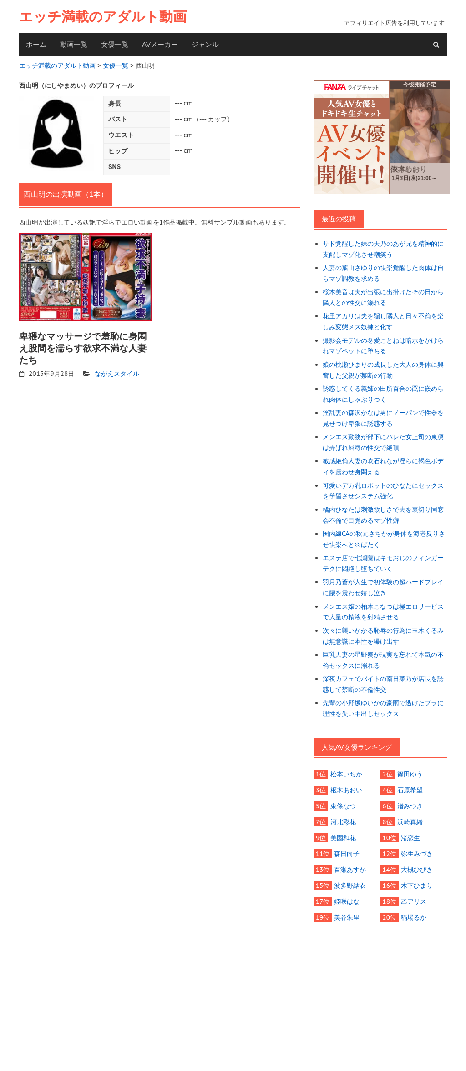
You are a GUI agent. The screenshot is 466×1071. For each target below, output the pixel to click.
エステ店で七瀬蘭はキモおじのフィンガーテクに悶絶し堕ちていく (383, 563)
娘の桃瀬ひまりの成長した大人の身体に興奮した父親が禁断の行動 (383, 370)
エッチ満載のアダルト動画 (103, 16)
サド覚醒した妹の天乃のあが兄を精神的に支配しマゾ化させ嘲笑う (383, 249)
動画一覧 (73, 44)
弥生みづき (417, 854)
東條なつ (343, 806)
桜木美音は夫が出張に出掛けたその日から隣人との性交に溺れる (383, 297)
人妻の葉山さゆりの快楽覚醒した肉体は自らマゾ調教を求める (383, 273)
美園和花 (343, 838)
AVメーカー (160, 44)
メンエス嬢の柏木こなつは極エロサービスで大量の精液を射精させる (383, 611)
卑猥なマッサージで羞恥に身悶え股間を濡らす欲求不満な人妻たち (83, 348)
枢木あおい (346, 790)
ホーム (36, 44)
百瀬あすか (350, 870)
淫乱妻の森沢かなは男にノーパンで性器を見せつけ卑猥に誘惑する (383, 418)
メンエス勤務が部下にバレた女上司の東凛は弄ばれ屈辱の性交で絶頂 (383, 442)
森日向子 (347, 854)
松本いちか (346, 774)
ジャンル (205, 44)
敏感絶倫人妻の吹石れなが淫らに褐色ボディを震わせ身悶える (383, 466)
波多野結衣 (350, 885)
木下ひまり (417, 885)
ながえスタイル (117, 374)
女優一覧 (114, 44)
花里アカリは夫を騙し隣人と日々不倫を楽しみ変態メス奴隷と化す (383, 321)
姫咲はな (347, 901)
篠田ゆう (410, 774)
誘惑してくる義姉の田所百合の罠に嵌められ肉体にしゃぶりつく (383, 394)
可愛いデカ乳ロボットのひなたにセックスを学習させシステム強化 (383, 490)
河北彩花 (343, 822)
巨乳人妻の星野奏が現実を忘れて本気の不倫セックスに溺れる (383, 660)
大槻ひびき (417, 870)
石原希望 (410, 790)
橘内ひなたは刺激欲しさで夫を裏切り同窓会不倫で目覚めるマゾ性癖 (383, 515)
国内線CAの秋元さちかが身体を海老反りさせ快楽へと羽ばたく (384, 539)
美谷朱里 (347, 917)
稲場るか (413, 917)
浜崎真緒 (410, 822)
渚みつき (410, 806)
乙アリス (413, 901)
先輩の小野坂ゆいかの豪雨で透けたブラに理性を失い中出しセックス (383, 708)
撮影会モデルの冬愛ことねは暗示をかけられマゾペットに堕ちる (383, 345)
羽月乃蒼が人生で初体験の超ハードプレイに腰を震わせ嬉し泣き (383, 587)
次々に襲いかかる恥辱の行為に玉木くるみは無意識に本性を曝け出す (383, 636)
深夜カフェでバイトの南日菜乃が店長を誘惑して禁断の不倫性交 (383, 684)
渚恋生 (410, 838)
